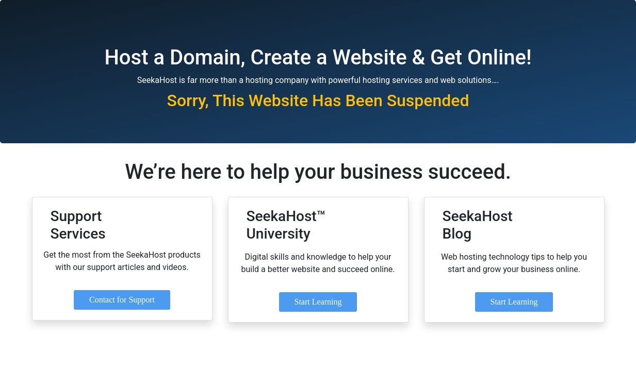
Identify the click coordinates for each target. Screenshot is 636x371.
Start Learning (318, 301)
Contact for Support (122, 299)
